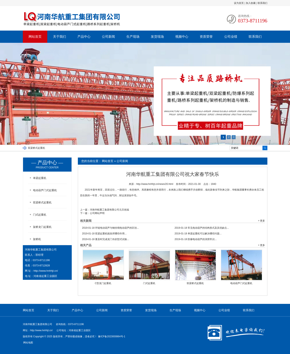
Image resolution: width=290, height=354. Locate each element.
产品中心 (83, 36)
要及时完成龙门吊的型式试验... (105, 239)
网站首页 (35, 36)
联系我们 (262, 3)
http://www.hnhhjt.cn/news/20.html (154, 184)
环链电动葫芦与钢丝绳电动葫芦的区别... (110, 227)
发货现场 (157, 36)
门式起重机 (149, 283)
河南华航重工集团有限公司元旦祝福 (109, 209)
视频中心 (181, 36)
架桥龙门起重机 (42, 226)
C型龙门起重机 (103, 283)
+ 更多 (261, 220)
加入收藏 (251, 3)
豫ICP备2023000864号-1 (111, 336)
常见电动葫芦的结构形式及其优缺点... (202, 227)
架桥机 (37, 239)
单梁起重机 (39, 178)
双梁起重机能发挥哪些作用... (104, 233)
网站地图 (28, 342)
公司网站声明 (97, 213)
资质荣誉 (206, 36)
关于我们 (59, 36)
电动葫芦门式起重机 (241, 283)
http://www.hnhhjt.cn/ (45, 270)
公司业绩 (230, 36)
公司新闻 (108, 36)
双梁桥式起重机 (36, 148)
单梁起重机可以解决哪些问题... (198, 233)
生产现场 (132, 36)
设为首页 (239, 3)
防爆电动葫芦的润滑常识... (196, 239)
